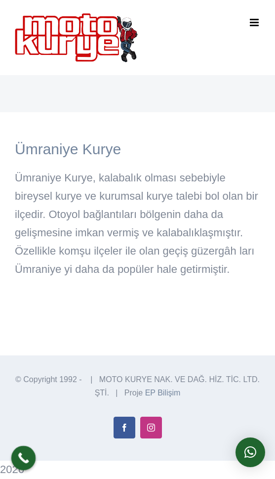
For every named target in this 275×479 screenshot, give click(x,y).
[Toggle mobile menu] (255, 22)
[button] (250, 452)
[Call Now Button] (23, 458)
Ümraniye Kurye (68, 149)
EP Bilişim (163, 393)
